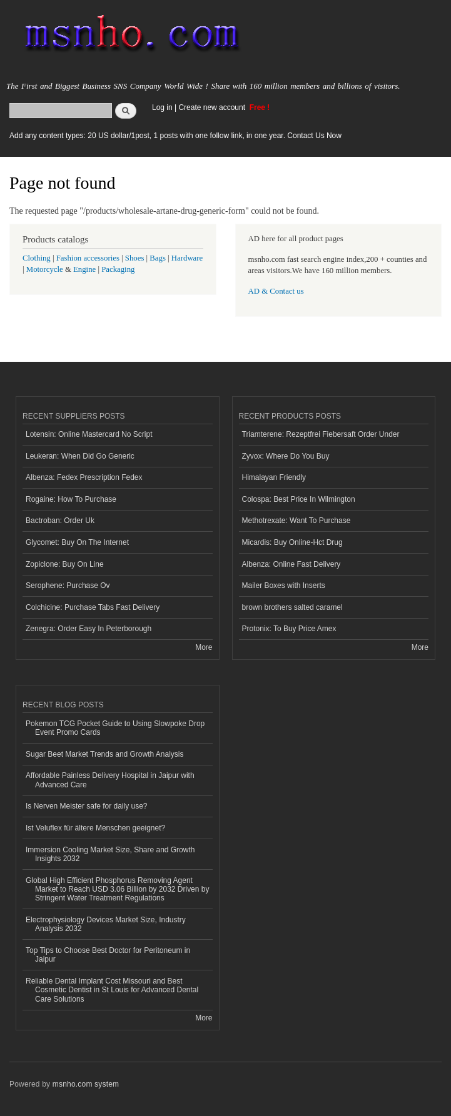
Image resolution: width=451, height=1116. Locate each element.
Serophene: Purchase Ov (68, 585)
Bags (157, 258)
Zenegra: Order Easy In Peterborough (88, 628)
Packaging (117, 269)
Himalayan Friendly (274, 477)
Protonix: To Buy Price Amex (289, 628)
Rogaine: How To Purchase (71, 499)
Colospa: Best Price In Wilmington (298, 499)
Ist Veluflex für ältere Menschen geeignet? (95, 828)
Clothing (37, 258)
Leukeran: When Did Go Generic (80, 456)
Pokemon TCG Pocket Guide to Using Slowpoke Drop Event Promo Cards (115, 728)
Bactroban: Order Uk (60, 520)
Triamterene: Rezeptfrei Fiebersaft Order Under (321, 434)
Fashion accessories (87, 258)
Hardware (187, 258)
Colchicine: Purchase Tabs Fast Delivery (93, 607)
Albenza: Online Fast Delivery (291, 564)
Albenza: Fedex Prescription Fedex (84, 477)
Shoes (134, 258)
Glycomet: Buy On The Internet (77, 542)
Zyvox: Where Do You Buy (286, 456)
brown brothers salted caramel (292, 607)
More (203, 647)
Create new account (212, 107)
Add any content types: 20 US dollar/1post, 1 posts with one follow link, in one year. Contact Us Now (175, 135)
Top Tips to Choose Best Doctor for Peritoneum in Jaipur (108, 955)
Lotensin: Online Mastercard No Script (89, 434)
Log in (162, 107)
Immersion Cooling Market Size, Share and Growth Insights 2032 (110, 854)
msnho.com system (86, 1084)
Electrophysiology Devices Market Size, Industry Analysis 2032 (106, 924)
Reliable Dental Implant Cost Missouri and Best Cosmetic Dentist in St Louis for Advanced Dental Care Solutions (112, 990)
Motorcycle (44, 269)
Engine (84, 269)
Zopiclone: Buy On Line (65, 564)
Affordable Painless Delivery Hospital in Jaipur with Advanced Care (110, 780)
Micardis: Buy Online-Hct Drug (292, 542)
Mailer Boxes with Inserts (283, 585)
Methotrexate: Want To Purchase (296, 520)
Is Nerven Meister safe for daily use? (87, 806)
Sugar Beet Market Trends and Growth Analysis (104, 754)
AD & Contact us (276, 291)
